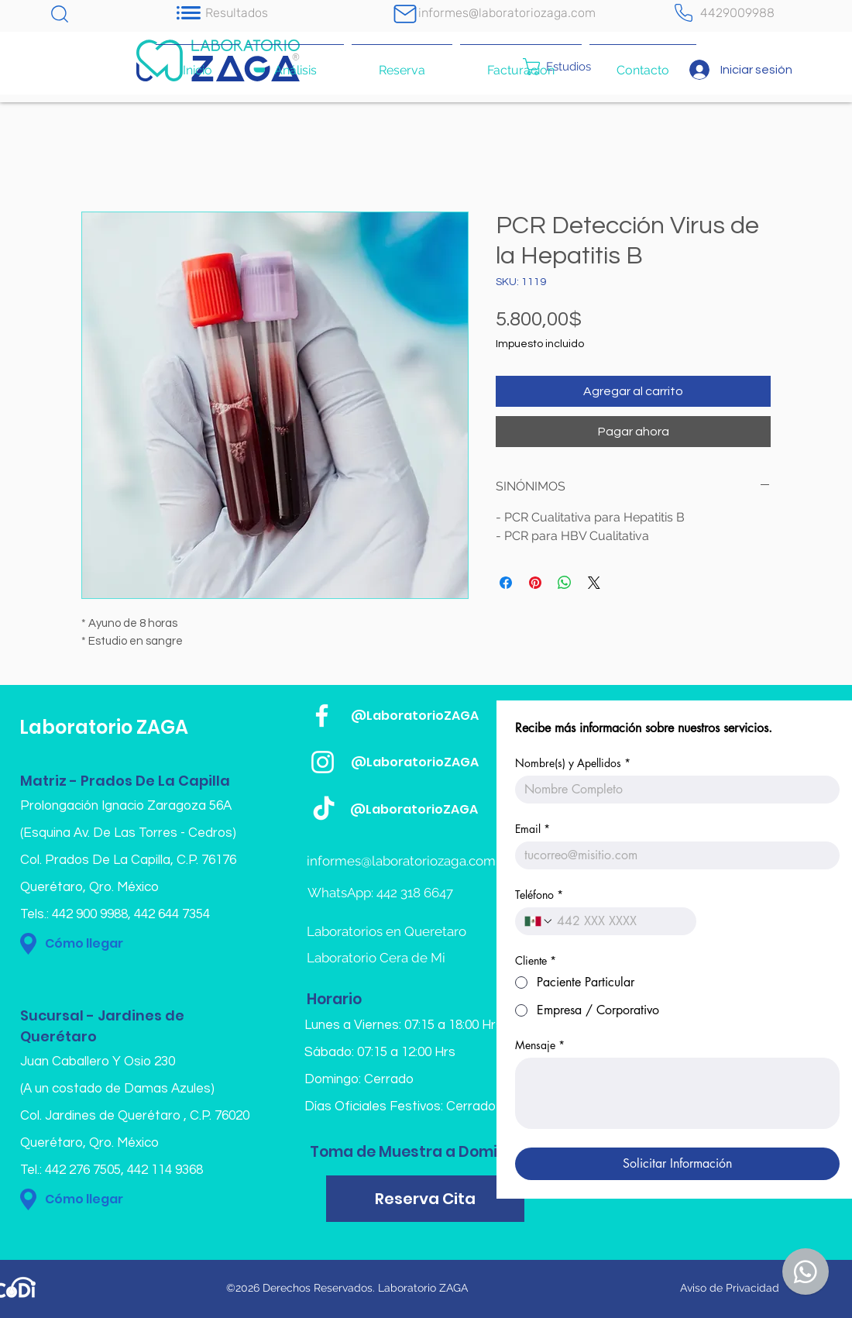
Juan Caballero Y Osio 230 (97, 1062)
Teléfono (539, 894)
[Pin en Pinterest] (535, 582)
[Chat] (59, 14)
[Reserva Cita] (425, 1198)
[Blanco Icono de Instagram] (322, 762)
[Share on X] (594, 582)
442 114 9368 (165, 1170)
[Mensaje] (677, 1093)
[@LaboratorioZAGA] (439, 715)
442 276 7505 (83, 1170)
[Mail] (405, 14)
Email (532, 828)
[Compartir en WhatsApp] (564, 582)
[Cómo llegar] (125, 943)
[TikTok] (324, 810)
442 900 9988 (90, 914)
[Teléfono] (683, 13)
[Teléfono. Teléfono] (620, 921)
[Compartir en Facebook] (505, 582)
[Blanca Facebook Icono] (322, 715)
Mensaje (540, 1044)
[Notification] (188, 13)
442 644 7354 (172, 914)
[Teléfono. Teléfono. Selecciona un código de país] (539, 921)
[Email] (672, 855)
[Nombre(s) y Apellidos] (672, 790)
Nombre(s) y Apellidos (572, 762)
